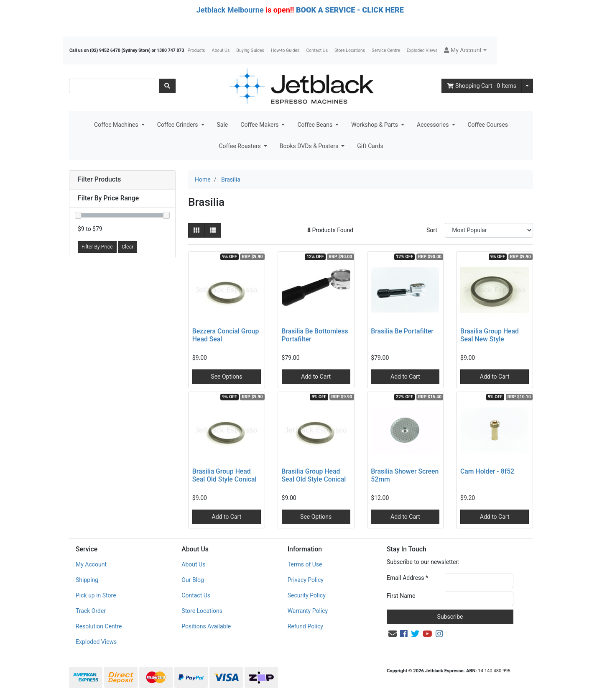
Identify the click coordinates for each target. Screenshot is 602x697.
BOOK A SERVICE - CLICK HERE (350, 9)
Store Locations (349, 50)
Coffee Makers (260, 124)
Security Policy (307, 595)
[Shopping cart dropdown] (527, 86)
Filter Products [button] (99, 179)
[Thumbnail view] (196, 230)
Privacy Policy (306, 580)
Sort (431, 230)
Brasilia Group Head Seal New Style (489, 335)
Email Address (407, 577)
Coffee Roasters (240, 146)
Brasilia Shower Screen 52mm (405, 475)
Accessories (433, 124)
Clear (127, 247)
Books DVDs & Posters (310, 146)
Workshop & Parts (375, 124)
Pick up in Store (96, 595)
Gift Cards (370, 146)
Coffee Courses (488, 124)
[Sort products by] (489, 230)
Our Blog (192, 580)
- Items (481, 85)
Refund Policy (305, 626)
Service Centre (386, 50)
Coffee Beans (315, 124)
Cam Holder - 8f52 (487, 471)
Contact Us (317, 50)
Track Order (91, 610)
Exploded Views (422, 50)
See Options (226, 376)
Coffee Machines (117, 124)
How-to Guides (285, 50)
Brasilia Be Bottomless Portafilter (315, 335)
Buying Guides (250, 50)
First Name (401, 595)
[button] (465, 50)
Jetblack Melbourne (230, 9)
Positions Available (206, 626)
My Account (91, 564)
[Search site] (167, 86)
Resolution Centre (99, 626)
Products (196, 50)
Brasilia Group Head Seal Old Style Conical (224, 475)
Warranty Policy (308, 610)
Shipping (87, 580)
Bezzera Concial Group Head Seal (225, 335)
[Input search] (114, 86)
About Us (221, 50)
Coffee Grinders (178, 124)
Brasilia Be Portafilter (402, 331)
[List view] (212, 230)
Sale (222, 124)
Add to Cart (316, 376)
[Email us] (392, 634)
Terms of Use (305, 564)
